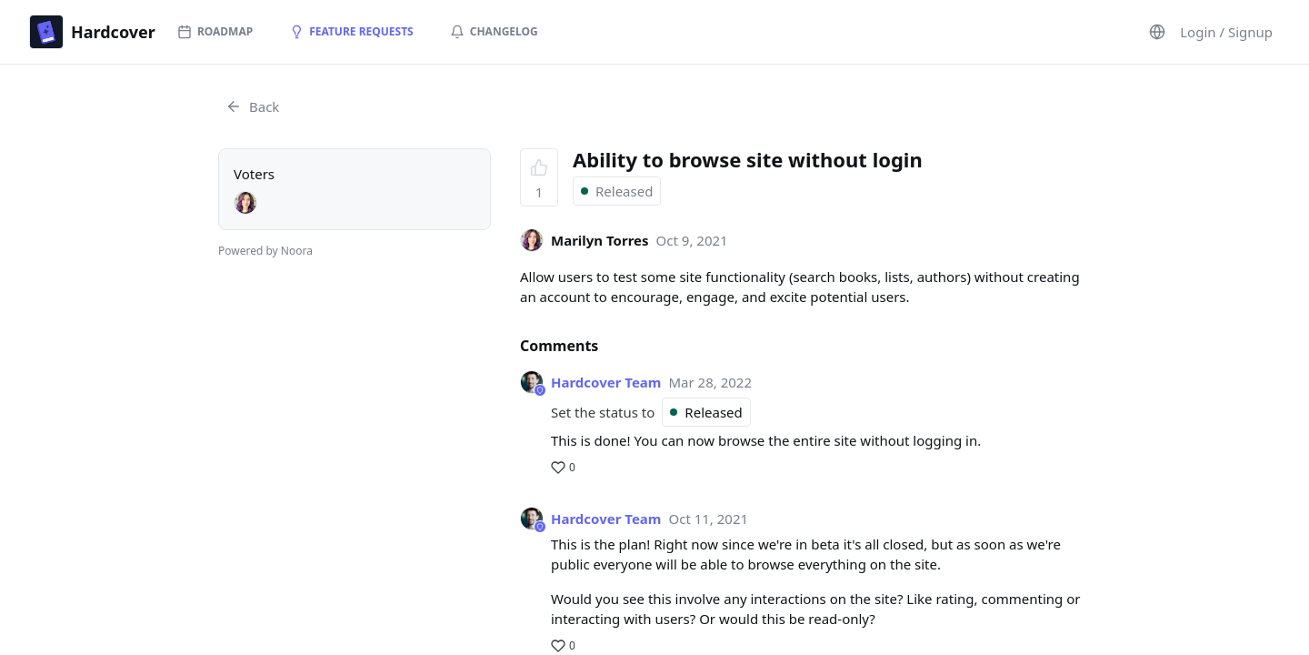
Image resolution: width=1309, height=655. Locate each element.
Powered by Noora (265, 250)
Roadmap (215, 31)
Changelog (494, 31)
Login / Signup (1226, 32)
